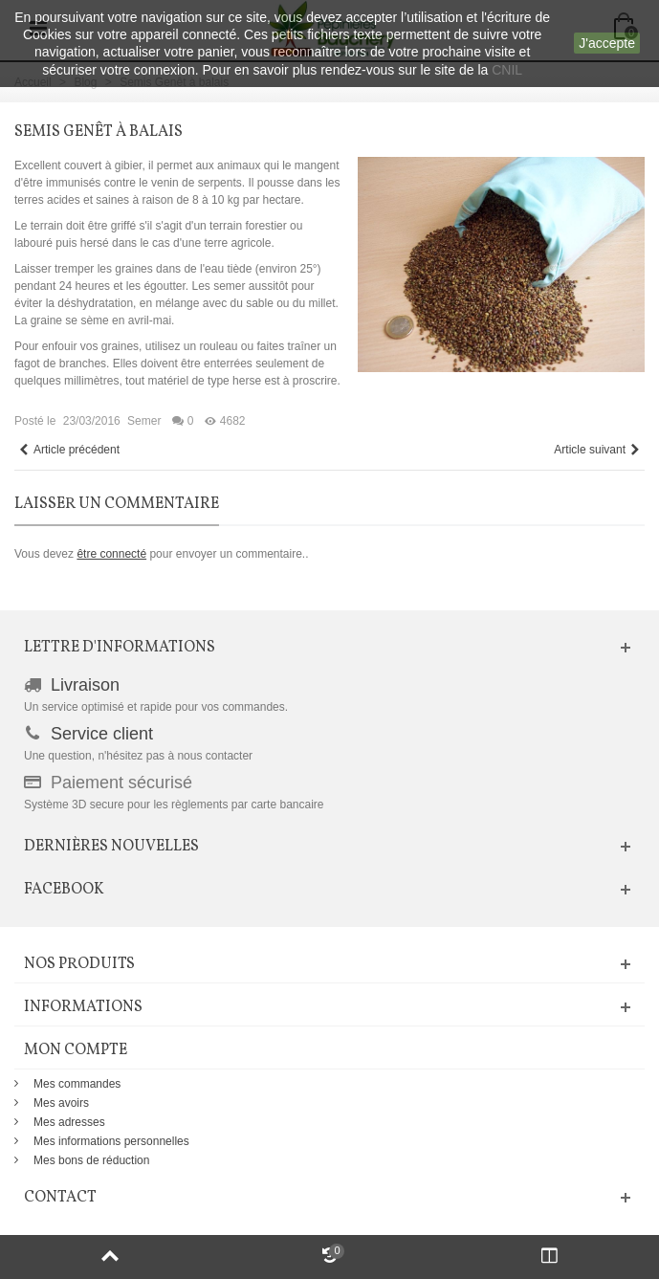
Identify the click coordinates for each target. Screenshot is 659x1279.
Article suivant (597, 449)
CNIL (507, 69)
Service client (102, 733)
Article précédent (69, 449)
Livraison (85, 685)
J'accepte (607, 43)
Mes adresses (69, 1122)
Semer (144, 421)
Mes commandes (77, 1084)
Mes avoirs (61, 1103)
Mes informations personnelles (111, 1141)
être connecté (111, 554)
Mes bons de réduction (91, 1160)
